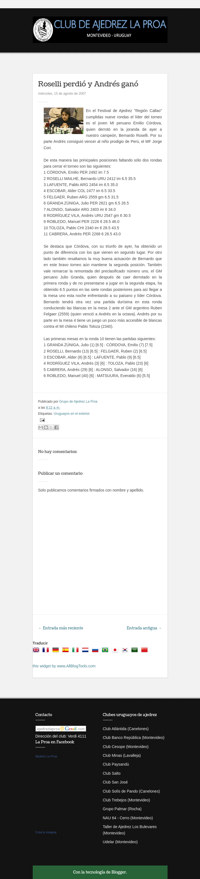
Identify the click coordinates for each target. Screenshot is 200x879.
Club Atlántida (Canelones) (126, 729)
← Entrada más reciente (60, 628)
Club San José (115, 782)
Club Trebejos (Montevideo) (126, 800)
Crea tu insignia (45, 832)
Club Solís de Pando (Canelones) (131, 791)
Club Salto (112, 773)
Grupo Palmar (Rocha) (122, 809)
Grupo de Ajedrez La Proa (78, 401)
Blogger (118, 872)
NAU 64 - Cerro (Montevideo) (128, 818)
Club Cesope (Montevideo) (126, 746)
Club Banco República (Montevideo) (134, 737)
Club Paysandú (116, 764)
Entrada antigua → (144, 628)
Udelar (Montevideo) (120, 842)
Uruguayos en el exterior (72, 414)
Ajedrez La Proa (46, 756)
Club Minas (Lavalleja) (122, 755)
